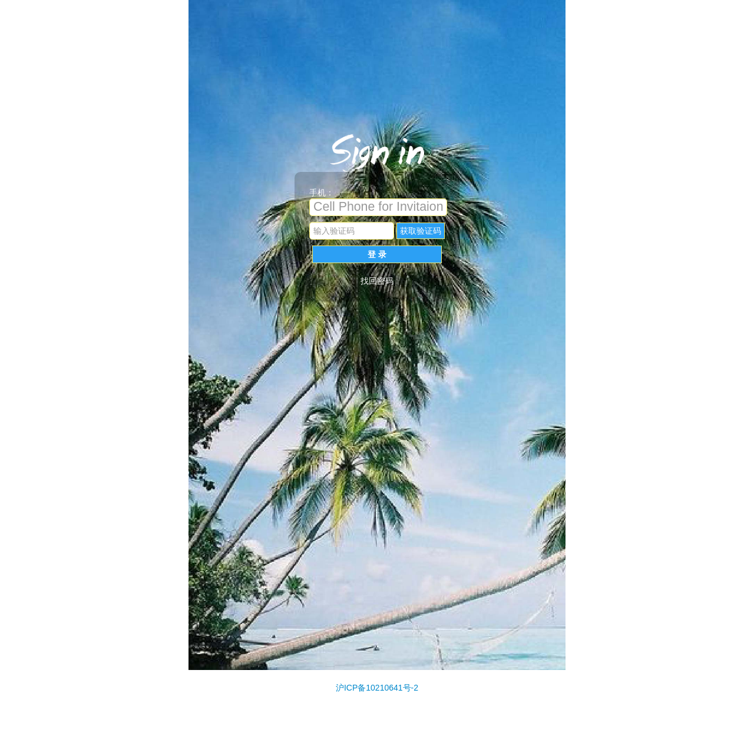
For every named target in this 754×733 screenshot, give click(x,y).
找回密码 (377, 281)
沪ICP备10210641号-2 (377, 687)
